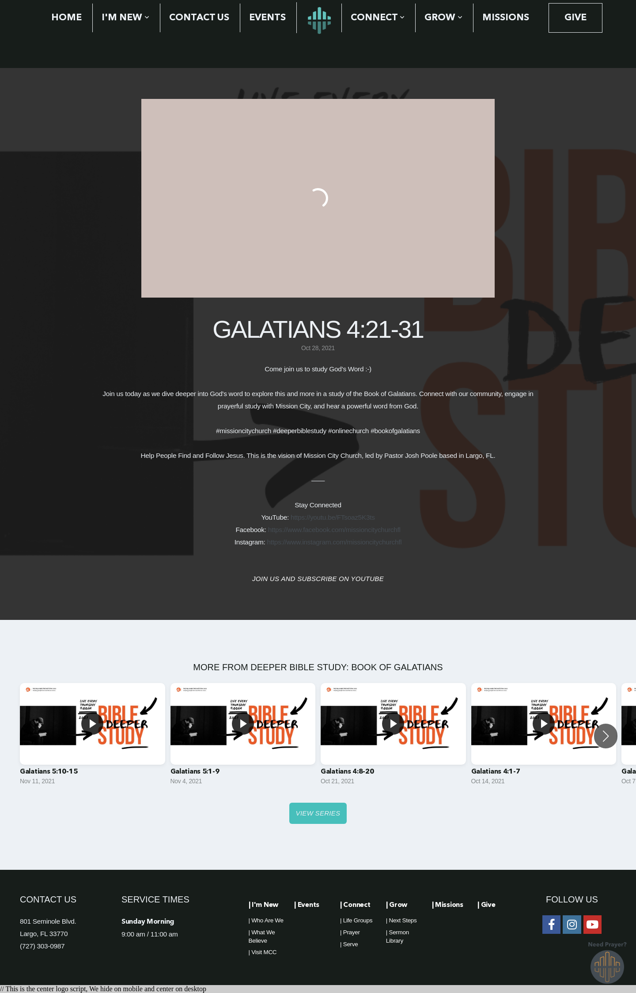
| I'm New (263, 905)
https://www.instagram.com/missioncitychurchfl (334, 542)
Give (575, 18)
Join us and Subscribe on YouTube (318, 578)
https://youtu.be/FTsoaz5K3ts (333, 517)
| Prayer (350, 932)
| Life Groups (356, 920)
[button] (606, 736)
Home (66, 18)
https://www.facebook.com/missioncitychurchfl (334, 529)
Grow (443, 18)
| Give (486, 905)
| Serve (349, 944)
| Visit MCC (263, 952)
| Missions (447, 905)
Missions (505, 18)
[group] (92, 736)
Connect (378, 18)
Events (267, 18)
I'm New (125, 18)
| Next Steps (401, 920)
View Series (318, 813)
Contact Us (199, 18)
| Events (306, 905)
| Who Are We (266, 920)
